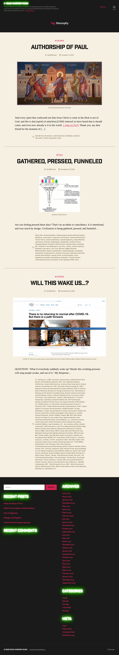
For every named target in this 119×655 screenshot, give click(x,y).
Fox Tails (65, 604)
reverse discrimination (42, 255)
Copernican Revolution (77, 237)
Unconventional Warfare (74, 460)
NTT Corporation (59, 437)
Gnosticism (48, 136)
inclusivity (80, 244)
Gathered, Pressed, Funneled (59, 162)
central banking (40, 395)
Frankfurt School (75, 242)
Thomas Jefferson (49, 460)
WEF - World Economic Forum (55, 464)
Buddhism (38, 237)
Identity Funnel (60, 244)
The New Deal (71, 457)
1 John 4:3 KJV (71, 125)
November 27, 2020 (68, 169)
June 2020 (66, 560)
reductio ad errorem (62, 253)
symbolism (64, 257)
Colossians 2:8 (30, 11)
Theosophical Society (42, 260)
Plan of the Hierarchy (64, 444)
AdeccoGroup (64, 380)
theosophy (53, 138)
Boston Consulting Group (55, 393)
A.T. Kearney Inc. (40, 380)
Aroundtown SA (47, 386)
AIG (64, 382)
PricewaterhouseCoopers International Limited (51, 446)
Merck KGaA (50, 431)
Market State (81, 426)
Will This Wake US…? (59, 283)
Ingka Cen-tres (48, 417)
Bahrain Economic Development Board (48, 388)
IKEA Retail (78, 415)
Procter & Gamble (74, 446)
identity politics (71, 244)
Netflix (46, 435)
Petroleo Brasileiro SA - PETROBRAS (70, 442)
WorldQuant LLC (50, 469)
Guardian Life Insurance (69, 411)
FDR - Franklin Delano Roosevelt (54, 406)
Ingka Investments (69, 417)
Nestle (41, 435)
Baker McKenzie (67, 388)
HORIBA (57, 415)
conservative (47, 237)
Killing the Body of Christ (13, 503)
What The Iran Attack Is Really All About (19, 508)
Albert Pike (39, 235)
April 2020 (66, 567)
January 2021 (67, 551)
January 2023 (67, 522)
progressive (39, 253)
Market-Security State (42, 428)
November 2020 (68, 554)
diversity (47, 242)
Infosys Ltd (39, 417)
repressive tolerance (77, 253)
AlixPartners (39, 384)
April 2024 (66, 509)
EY (79, 404)
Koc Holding (77, 422)
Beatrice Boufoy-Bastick (76, 235)
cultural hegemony (66, 240)
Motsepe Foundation (66, 433)
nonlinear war (77, 435)
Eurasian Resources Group (69, 404)
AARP (49, 380)
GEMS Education (68, 408)
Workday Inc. (39, 469)
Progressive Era (49, 253)
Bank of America (80, 388)
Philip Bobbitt (39, 444)
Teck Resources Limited (65, 455)
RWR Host (53, 55)
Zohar (59, 138)
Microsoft (68, 431)
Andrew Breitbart (50, 235)
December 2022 (68, 525)
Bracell (67, 393)
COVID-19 (103, 7)
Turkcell (59, 460)
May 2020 (66, 564)
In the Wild (59, 40)
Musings (65, 611)
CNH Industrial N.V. (69, 397)
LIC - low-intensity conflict (69, 424)
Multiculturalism (40, 251)
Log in (64, 626)
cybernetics (39, 242)
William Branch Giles (48, 466)
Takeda (53, 455)
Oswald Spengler (68, 251)
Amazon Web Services (52, 384)
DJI (61, 402)
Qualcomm (55, 449)
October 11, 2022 (68, 55)
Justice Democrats (41, 422)
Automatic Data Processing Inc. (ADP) (70, 386)
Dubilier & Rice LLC (44, 404)
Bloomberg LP (80, 391)
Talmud (45, 138)
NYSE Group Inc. (71, 437)
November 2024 (68, 503)
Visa (66, 462)
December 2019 (68, 580)
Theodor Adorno (74, 257)
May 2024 (66, 506)
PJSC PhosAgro (50, 444)
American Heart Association (70, 384)
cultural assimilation (52, 240)
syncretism (39, 138)
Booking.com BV (40, 393)
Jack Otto (61, 246)
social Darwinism (67, 255)
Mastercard (61, 428)
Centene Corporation (78, 393)
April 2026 (66, 493)
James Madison (61, 420)
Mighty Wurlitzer (71, 249)
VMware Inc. (73, 462)
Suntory (47, 455)
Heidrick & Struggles (57, 413)
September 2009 (68, 583)
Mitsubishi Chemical (42, 433)
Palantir (78, 440)
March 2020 (66, 570)
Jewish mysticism (59, 136)
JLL (68, 420)
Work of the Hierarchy (78, 466)
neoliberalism (57, 251)
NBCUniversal (78, 433)
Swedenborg (55, 257)
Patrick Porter (47, 442)
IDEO (71, 415)
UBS (64, 460)
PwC (42, 449)
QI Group (48, 449)
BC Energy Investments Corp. (64, 391)
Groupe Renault (55, 411)
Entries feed (67, 629)
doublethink (64, 242)
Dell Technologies (74, 400)
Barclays (50, 391)
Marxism (62, 249)
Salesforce (68, 451)
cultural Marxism (79, 240)
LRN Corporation (50, 426)
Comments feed (68, 632)
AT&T (55, 386)
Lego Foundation (54, 424)
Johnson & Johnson (77, 420)
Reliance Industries (47, 451)
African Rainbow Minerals (49, 382)
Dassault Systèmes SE (59, 400)
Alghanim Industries (73, 382)
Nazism (49, 251)
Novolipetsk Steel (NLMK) (44, 437)
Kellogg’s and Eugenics (13, 518)
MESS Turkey (59, 431)
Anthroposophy (61, 235)
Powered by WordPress (37, 650)
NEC (36, 435)
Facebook (38, 406)
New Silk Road (54, 435)
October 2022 (67, 528)
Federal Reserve (70, 406)
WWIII (72, 260)
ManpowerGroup (70, 426)
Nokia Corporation (66, 435)
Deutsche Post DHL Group (50, 402)
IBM (68, 415)
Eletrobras (55, 404)
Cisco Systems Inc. (50, 397)
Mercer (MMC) (40, 431)
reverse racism (56, 255)
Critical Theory (40, 240)
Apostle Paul (39, 136)
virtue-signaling (64, 260)
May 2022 (66, 538)
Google (46, 411)
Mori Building (53, 433)
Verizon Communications (56, 462)
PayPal (55, 442)
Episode (65, 601)
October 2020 (67, 557)
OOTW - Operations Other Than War (62, 440)
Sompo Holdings (54, 453)
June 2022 (66, 535)
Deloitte (38, 402)
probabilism (79, 251)
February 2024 (68, 516)
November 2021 (68, 544)
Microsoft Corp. (77, 431)
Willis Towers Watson (63, 466)
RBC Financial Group (67, 449)
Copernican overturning (60, 237)
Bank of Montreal (41, 391)
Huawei (63, 415)
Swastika (47, 257)
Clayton (59, 397)
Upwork (44, 462)
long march (46, 249)
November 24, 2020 (68, 291)
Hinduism (51, 244)
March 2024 (66, 512)
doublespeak (55, 242)
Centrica (49, 395)
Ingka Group (58, 417)
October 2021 (67, 548)
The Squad (80, 457)
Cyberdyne (48, 400)
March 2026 (66, 496)
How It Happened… (11, 513)
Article (59, 155)
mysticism (76, 136)
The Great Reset (60, 457)
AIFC (60, 382)
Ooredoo (46, 440)
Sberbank (44, 453)
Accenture (55, 380)
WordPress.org (68, 635)
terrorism (77, 455)
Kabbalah (69, 136)
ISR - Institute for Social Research (46, 246)
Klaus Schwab (67, 422)
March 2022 (66, 541)
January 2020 (67, 576)
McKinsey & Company (73, 428)
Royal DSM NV (59, 451)
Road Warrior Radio (17, 4)
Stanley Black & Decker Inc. (75, 453)
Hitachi (51, 415)
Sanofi (75, 451)
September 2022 (68, 532)
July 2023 (65, 519)
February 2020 (68, 573)
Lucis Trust (54, 249)
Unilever (38, 462)
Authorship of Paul (59, 47)
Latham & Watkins (41, 424)
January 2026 (67, 500)
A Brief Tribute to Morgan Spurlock (17, 522)
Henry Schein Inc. (70, 413)
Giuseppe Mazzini (41, 244)
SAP (79, 451)
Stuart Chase (39, 455)
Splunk (63, 453)
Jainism (68, 246)
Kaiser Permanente (55, 422)
